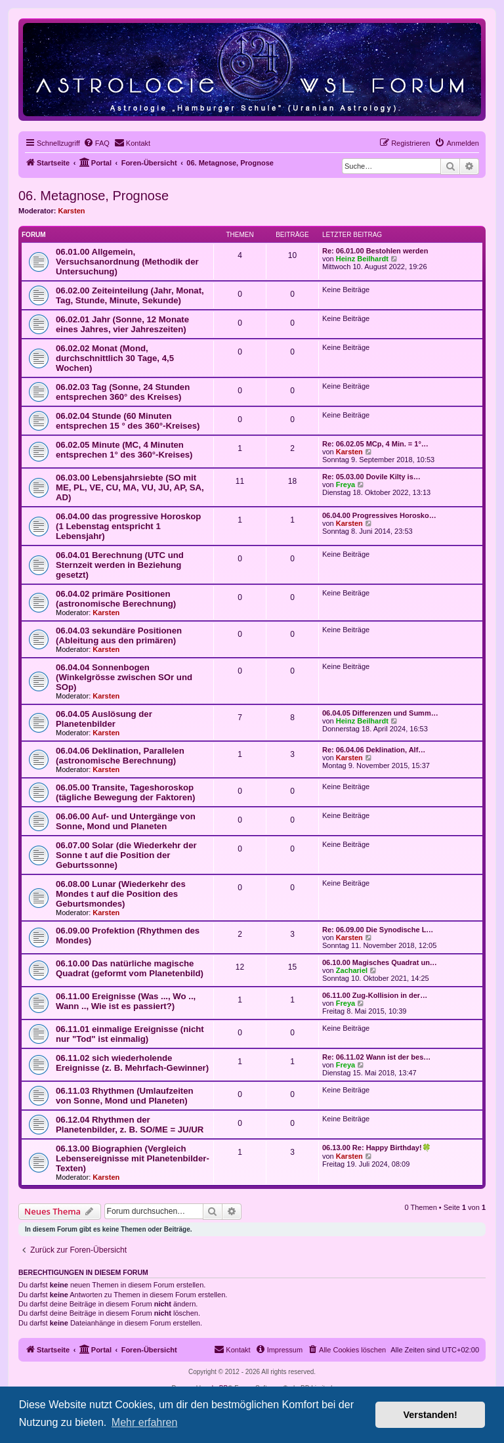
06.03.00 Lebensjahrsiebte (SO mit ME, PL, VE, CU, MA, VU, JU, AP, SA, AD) (130, 487)
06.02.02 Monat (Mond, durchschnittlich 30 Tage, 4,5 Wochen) (115, 358)
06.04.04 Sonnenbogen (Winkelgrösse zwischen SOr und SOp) (124, 677)
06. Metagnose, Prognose (93, 195)
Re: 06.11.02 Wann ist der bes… (376, 1057)
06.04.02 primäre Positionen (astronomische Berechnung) (116, 599)
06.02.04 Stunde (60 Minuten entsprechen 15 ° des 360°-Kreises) (128, 421)
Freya (345, 484)
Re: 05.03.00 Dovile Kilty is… (371, 477)
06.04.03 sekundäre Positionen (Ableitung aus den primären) (119, 635)
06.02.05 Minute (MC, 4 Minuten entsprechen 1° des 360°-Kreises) (124, 450)
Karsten (71, 211)
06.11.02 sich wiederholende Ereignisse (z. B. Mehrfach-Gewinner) (132, 1063)
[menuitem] (96, 143)
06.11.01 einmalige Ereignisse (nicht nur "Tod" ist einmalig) (130, 1034)
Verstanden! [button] (430, 1415)
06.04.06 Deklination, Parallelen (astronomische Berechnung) (120, 755)
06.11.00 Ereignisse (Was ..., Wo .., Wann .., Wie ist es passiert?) (126, 1001)
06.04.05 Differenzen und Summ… (380, 713)
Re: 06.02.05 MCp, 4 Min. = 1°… (375, 444)
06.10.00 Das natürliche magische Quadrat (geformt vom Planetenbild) (129, 968)
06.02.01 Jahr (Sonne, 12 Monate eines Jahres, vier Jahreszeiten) (122, 324)
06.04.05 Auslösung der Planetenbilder (104, 719)
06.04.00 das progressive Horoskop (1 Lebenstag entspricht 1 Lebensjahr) (128, 526)
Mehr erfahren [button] (145, 1422)
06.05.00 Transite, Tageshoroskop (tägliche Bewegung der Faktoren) (126, 792)
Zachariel (352, 970)
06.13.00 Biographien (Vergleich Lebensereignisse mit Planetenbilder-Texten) (132, 1158)
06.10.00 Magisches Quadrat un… (379, 962)
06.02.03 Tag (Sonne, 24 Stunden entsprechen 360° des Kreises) (123, 392)
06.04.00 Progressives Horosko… (379, 515)
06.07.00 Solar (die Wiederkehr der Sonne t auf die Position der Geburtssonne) (126, 855)
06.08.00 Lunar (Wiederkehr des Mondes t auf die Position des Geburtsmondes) (121, 894)
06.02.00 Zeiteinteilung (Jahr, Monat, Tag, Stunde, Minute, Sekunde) (130, 295)
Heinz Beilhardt (362, 259)
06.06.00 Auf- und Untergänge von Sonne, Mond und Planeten (126, 821)
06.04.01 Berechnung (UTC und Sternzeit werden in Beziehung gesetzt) (120, 565)
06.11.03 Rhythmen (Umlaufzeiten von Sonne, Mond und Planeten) (125, 1096)
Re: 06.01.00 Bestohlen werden (375, 251)
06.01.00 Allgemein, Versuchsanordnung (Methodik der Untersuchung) (127, 261)
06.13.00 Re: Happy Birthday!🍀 (376, 1148)
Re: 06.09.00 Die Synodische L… (377, 930)
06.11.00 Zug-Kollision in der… (374, 995)
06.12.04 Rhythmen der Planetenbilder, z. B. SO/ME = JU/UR (129, 1124)
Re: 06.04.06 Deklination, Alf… (373, 750)
